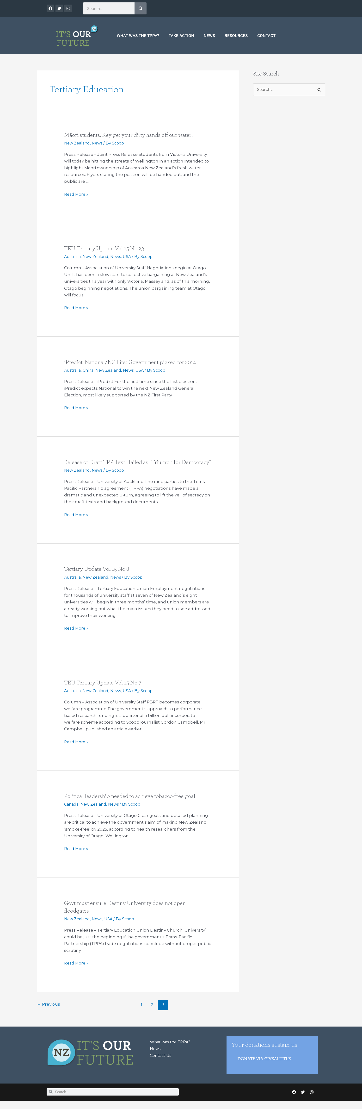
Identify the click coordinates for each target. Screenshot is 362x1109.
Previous (49, 1011)
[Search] (141, 8)
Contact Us (161, 1062)
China (90, 370)
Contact (266, 35)
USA (132, 256)
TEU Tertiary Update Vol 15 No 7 (105, 690)
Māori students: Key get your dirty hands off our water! (133, 135)
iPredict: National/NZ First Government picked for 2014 (134, 362)
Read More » (77, 194)
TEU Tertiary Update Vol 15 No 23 (107, 248)
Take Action (181, 35)
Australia (73, 256)
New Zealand (78, 143)
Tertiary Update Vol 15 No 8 (99, 576)
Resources (236, 35)
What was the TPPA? (138, 35)
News (209, 35)
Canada (72, 811)
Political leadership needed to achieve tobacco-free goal (134, 803)
